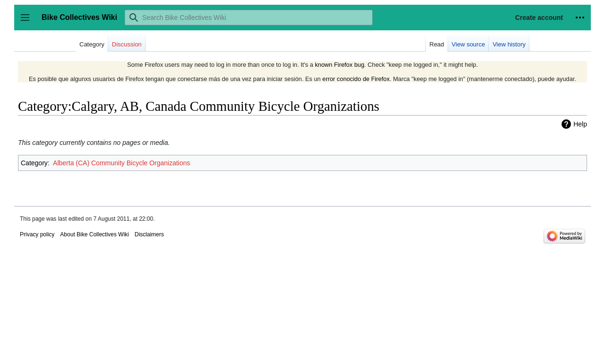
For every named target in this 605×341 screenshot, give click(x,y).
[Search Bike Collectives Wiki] (248, 17)
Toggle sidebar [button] (28, 22)
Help (580, 124)
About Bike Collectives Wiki (94, 234)
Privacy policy (37, 234)
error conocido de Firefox (355, 78)
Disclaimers (149, 234)
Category (34, 163)
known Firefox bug (339, 64)
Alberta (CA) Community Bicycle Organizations (121, 163)
